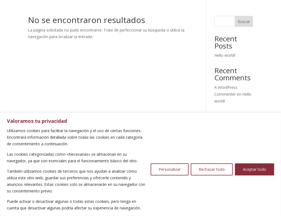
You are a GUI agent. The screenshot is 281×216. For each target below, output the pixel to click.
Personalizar (170, 169)
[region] (140, 164)
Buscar (244, 21)
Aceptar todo (254, 169)
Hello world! (224, 55)
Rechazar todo (212, 169)
